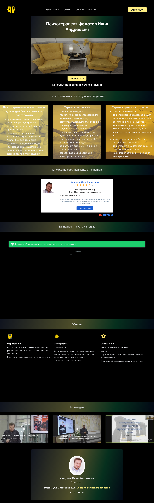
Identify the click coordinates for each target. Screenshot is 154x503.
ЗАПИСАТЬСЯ (137, 10)
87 (93, 185)
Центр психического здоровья (93, 487)
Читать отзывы (85, 208)
